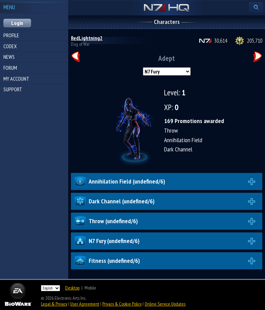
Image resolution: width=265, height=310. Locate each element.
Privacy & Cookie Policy (122, 304)
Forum (10, 67)
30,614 (220, 40)
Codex (10, 46)
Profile (11, 35)
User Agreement (84, 304)
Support (12, 89)
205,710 (254, 40)
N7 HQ (167, 8)
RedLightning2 (87, 38)
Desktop (72, 288)
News (9, 56)
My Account (16, 78)
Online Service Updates (165, 304)
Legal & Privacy (54, 304)
